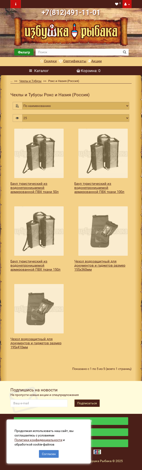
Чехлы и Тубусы (30, 81)
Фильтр (24, 52)
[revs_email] (38, 403)
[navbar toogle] (15, 4)
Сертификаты (72, 61)
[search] (78, 52)
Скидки (48, 61)
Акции (95, 61)
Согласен (49, 454)
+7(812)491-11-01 (71, 12)
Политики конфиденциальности (39, 439)
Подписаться (87, 403)
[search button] (125, 52)
